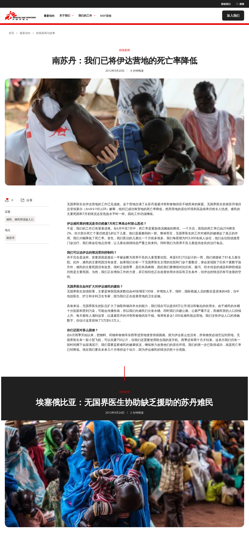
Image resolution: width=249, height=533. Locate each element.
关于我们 (66, 15)
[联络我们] (226, 4)
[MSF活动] (105, 15)
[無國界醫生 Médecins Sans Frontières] (20, 15)
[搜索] (240, 4)
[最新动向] (49, 15)
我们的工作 (87, 15)
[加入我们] (233, 15)
